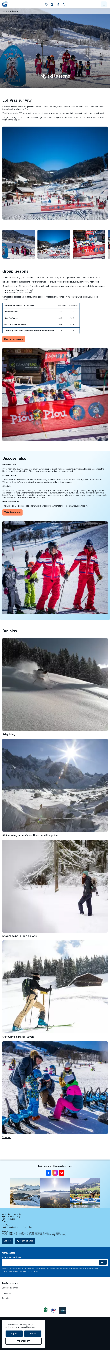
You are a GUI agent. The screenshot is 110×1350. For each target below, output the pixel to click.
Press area (6, 1293)
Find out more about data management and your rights (20, 1271)
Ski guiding (8, 734)
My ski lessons (13, 11)
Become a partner (10, 1288)
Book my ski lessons (13, 339)
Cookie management (11, 1328)
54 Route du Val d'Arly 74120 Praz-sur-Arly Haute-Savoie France (12, 1217)
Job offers (6, 1298)
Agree (14, 1333)
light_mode (46, 4)
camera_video (52, 4)
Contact (7, 1241)
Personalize (23, 1341)
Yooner (6, 1137)
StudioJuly (6, 1339)
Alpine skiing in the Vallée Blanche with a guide (30, 835)
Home (4, 11)
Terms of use (7, 1323)
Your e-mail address (11, 1257)
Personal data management (14, 1334)
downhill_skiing (58, 4)
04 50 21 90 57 (25, 1241)
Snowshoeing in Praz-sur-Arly (19, 936)
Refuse (33, 1333)
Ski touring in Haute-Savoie (18, 1036)
